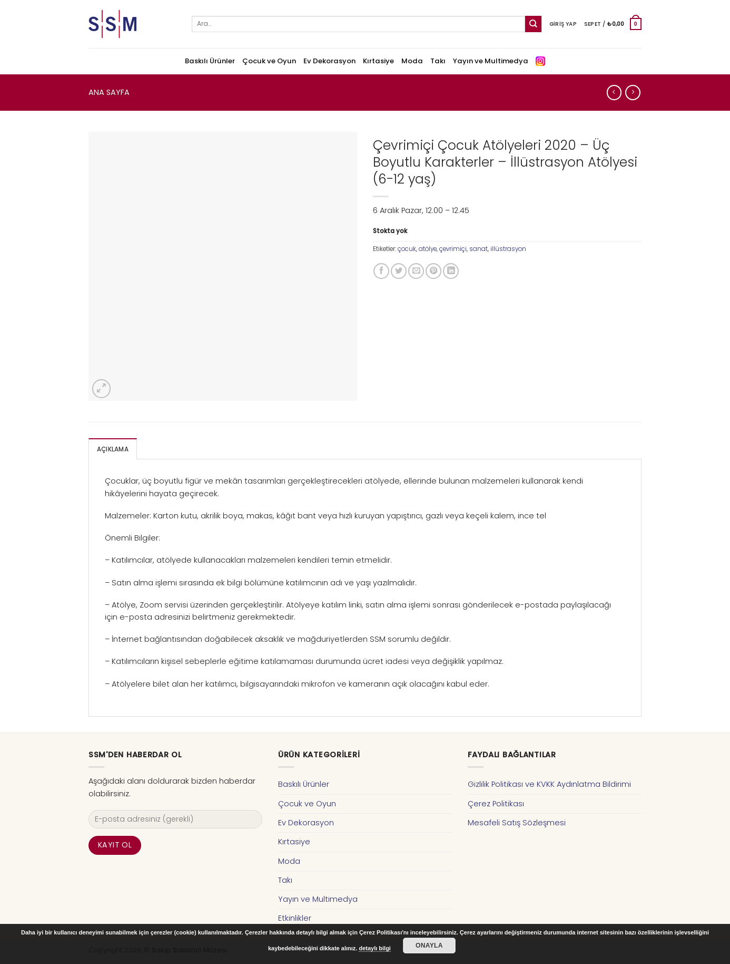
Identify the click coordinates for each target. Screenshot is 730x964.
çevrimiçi (453, 249)
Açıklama (113, 449)
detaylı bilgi (375, 948)
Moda (412, 61)
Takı (438, 61)
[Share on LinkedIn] (451, 271)
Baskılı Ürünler (210, 61)
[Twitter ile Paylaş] (399, 271)
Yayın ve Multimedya (490, 61)
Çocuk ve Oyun (269, 61)
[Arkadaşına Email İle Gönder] (416, 271)
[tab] (112, 449)
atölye (428, 249)
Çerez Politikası (496, 803)
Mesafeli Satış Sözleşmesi (517, 822)
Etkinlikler (294, 918)
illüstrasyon (508, 249)
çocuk (407, 249)
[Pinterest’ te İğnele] (433, 271)
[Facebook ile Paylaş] (381, 271)
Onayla (429, 945)
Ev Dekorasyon (329, 61)
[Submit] (533, 24)
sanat (478, 249)
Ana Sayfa (109, 92)
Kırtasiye (378, 61)
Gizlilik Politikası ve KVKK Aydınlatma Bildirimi (549, 784)
